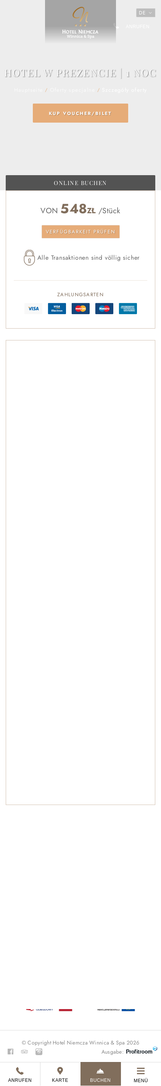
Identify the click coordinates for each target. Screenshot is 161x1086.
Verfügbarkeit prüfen (81, 231)
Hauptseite (80, 26)
